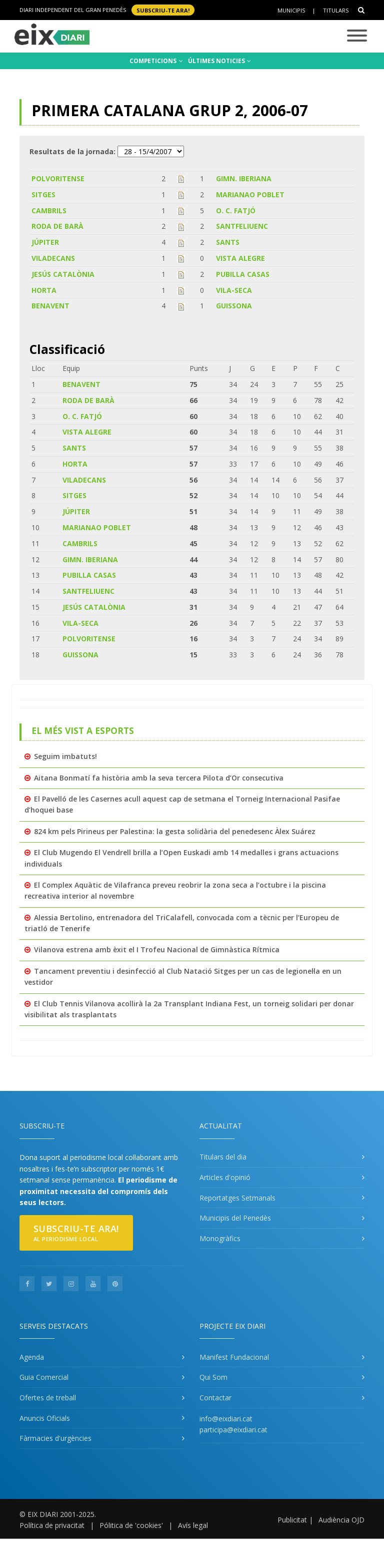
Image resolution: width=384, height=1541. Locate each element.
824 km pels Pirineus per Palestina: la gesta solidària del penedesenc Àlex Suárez (175, 831)
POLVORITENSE (58, 178)
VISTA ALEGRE (240, 258)
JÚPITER (45, 242)
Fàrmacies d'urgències (56, 1438)
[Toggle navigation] (357, 36)
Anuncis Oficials (45, 1418)
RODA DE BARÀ (58, 226)
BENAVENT (51, 305)
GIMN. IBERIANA (244, 178)
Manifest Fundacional (234, 1357)
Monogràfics (220, 1238)
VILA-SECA (234, 290)
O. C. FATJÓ (236, 210)
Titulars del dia (223, 1157)
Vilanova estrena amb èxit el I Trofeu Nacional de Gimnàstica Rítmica (157, 949)
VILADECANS (53, 258)
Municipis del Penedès (235, 1218)
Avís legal (193, 1525)
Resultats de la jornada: (73, 151)
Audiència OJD (341, 1519)
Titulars (335, 10)
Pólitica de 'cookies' (131, 1525)
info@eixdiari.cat (226, 1418)
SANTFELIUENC (242, 226)
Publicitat (292, 1519)
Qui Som (214, 1377)
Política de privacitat (52, 1525)
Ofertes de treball (48, 1397)
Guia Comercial (44, 1377)
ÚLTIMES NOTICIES (219, 61)
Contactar (216, 1397)
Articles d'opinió (225, 1177)
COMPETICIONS (156, 61)
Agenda (32, 1357)
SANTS (228, 242)
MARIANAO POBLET (250, 194)
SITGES (44, 194)
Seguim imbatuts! (65, 756)
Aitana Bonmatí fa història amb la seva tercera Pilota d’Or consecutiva (159, 778)
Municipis (291, 10)
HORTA (44, 290)
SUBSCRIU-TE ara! (163, 10)
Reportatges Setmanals (238, 1198)
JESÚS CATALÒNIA (63, 274)
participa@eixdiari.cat (234, 1429)
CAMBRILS (49, 210)
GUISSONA (234, 305)
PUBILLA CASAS (243, 274)
